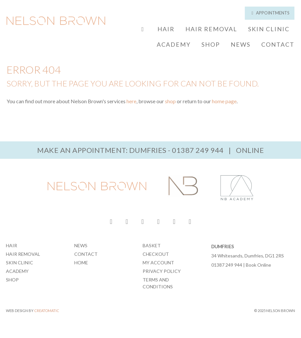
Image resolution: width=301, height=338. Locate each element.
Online (250, 150)
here (131, 101)
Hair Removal (211, 29)
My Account (158, 262)
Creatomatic (46, 310)
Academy (174, 44)
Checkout (156, 254)
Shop (210, 44)
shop (170, 101)
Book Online (258, 265)
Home (81, 262)
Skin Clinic (268, 29)
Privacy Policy (162, 271)
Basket (152, 245)
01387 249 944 (198, 150)
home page (224, 101)
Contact (277, 44)
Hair (165, 29)
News (240, 44)
